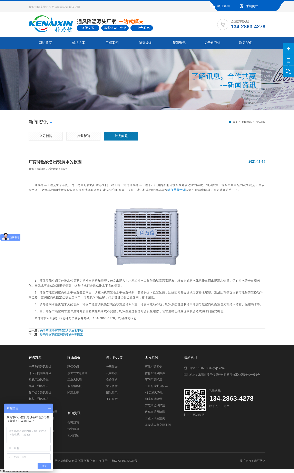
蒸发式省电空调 (77, 373)
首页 (235, 121)
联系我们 (245, 43)
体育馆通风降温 (155, 373)
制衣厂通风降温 (39, 398)
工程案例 (112, 43)
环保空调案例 (153, 366)
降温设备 (145, 43)
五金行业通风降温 (156, 386)
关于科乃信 (212, 43)
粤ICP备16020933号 (124, 460)
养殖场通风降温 (155, 405)
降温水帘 (73, 392)
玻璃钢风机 (74, 386)
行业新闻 (83, 136)
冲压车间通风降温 (40, 373)
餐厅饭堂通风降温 (40, 392)
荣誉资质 (112, 386)
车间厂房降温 (153, 379)
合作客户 (112, 379)
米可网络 (259, 460)
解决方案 (78, 43)
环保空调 (73, 366)
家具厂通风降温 (39, 386)
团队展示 (112, 392)
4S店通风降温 (154, 392)
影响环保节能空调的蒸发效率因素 (61, 334)
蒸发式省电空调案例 (158, 424)
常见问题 (260, 121)
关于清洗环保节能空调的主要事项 (61, 330)
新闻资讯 (179, 43)
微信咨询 (223, 6)
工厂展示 (112, 398)
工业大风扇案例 (155, 418)
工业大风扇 (74, 379)
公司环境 (112, 373)
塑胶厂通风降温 (39, 379)
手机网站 (252, 6)
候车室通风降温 (155, 411)
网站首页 (45, 43)
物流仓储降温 (153, 398)
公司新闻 (45, 136)
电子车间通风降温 (40, 366)
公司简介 (112, 366)
